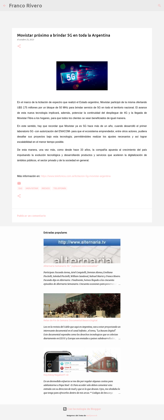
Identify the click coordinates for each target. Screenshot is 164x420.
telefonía (59, 188)
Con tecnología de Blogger (82, 409)
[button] (19, 46)
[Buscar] (47, 5)
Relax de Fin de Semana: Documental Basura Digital (70, 320)
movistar (32, 188)
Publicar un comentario (31, 215)
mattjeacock (91, 415)
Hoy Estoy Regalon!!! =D (56, 375)
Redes (46, 188)
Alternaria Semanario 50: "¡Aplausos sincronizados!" (71, 266)
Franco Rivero (25, 5)
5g (20, 188)
